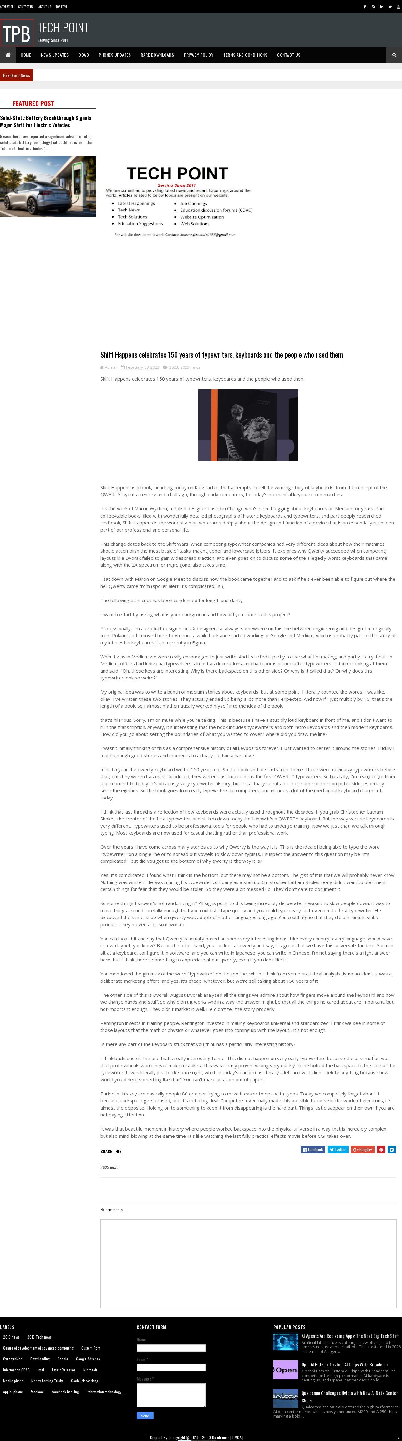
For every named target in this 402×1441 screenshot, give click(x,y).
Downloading (40, 1358)
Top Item (61, 6)
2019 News (11, 1337)
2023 (173, 367)
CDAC (84, 54)
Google (63, 1358)
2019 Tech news (39, 1337)
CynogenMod (13, 1358)
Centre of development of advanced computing (38, 1347)
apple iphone (13, 1391)
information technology (104, 1391)
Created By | (160, 1437)
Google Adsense (88, 1358)
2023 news (191, 367)
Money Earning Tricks (47, 1380)
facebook (37, 1391)
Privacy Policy (198, 54)
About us (44, 6)
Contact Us (26, 6)
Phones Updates (115, 54)
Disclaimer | (222, 1437)
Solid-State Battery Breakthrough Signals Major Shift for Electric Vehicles (45, 121)
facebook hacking (65, 1391)
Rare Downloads (157, 54)
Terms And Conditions (245, 54)
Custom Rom (90, 1347)
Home (26, 54)
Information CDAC (16, 1369)
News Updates (55, 54)
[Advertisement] (58, 283)
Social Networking (84, 1380)
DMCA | (238, 1437)
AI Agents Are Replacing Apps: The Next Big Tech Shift (351, 1335)
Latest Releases (63, 1369)
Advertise (6, 6)
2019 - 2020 (201, 1437)
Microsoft (90, 1369)
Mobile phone (13, 1380)
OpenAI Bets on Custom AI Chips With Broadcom (345, 1364)
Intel (41, 1369)
